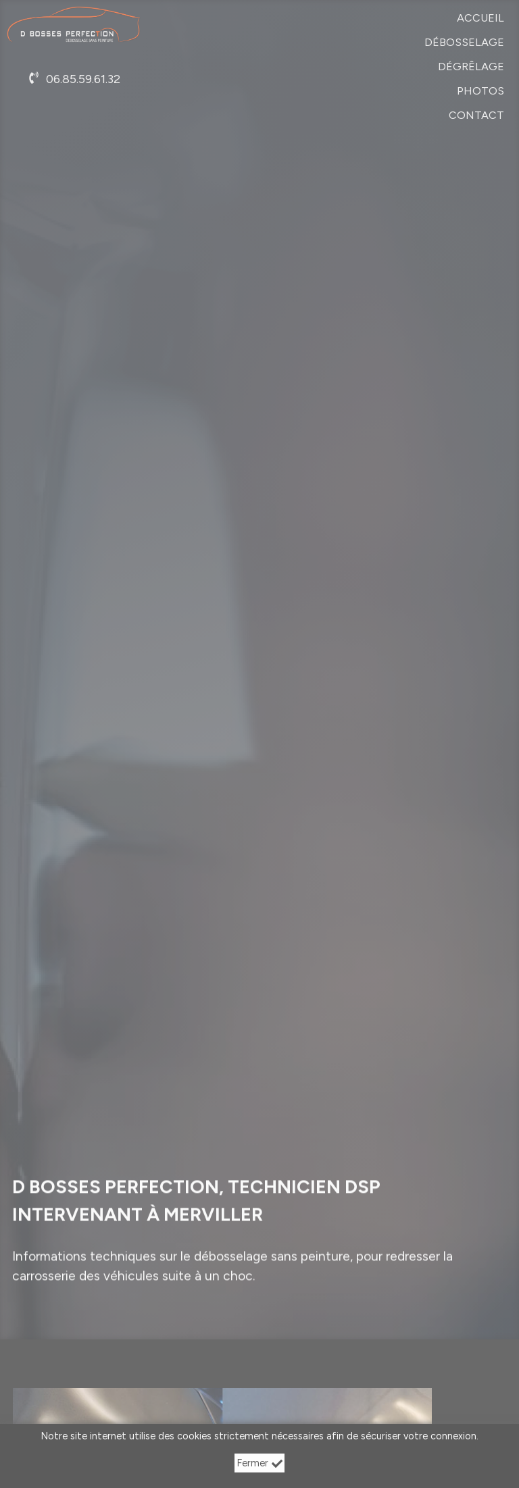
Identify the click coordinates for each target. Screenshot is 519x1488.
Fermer (260, 1463)
